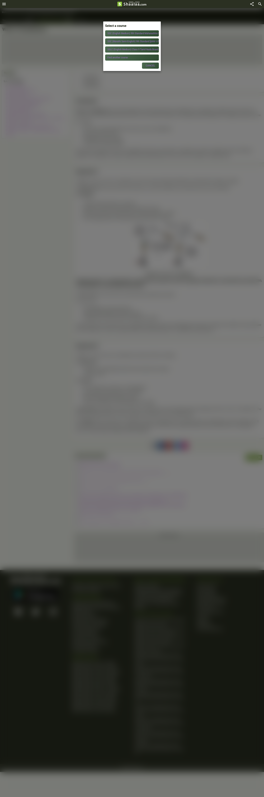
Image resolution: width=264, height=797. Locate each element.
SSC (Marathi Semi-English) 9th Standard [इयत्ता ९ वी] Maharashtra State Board (133, 41)
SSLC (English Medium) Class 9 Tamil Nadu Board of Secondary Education (133, 49)
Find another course (117, 57)
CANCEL (150, 65)
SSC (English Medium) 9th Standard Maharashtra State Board (133, 33)
